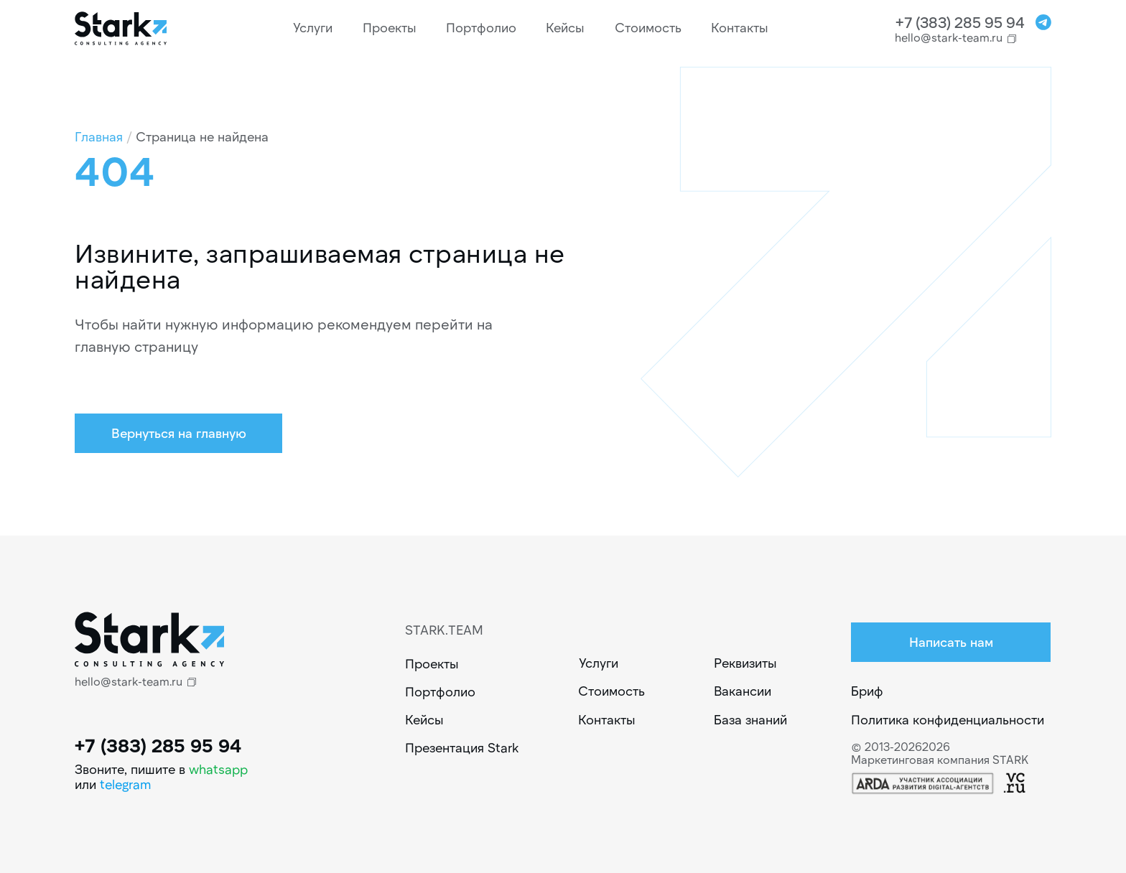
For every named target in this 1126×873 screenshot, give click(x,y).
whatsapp (218, 769)
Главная (99, 136)
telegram (126, 784)
